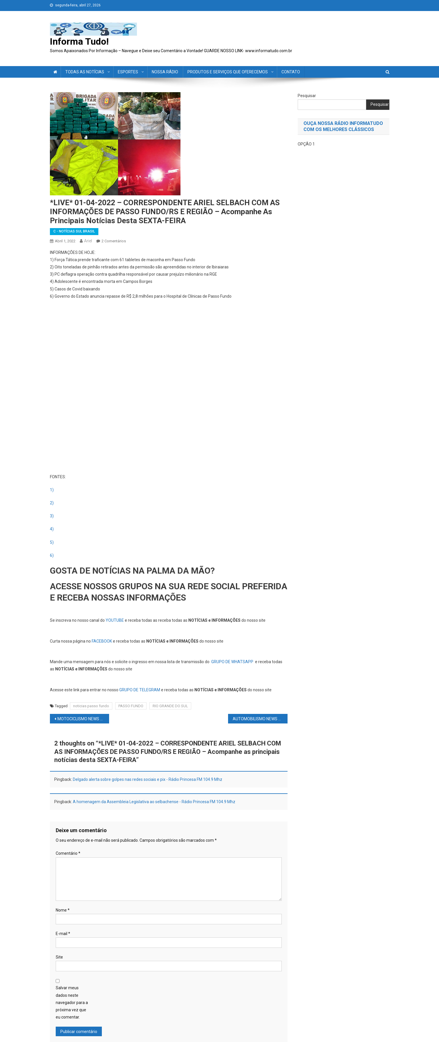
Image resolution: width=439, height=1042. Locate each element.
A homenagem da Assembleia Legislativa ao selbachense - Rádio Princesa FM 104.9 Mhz (154, 801)
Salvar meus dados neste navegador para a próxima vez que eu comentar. (72, 1002)
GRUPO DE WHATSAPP (232, 661)
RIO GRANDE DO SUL (170, 706)
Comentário (68, 853)
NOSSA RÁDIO (165, 72)
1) (52, 490)
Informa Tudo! (79, 41)
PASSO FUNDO (130, 706)
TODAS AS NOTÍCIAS (84, 72)
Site (59, 957)
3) (52, 516)
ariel (88, 241)
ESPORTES (128, 72)
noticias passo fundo (91, 706)
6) (52, 555)
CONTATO (290, 72)
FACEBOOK (102, 641)
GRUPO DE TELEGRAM (139, 690)
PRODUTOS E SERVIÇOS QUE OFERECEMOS (227, 72)
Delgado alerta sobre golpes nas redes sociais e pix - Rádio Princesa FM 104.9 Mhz (147, 779)
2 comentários (114, 241)
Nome (63, 910)
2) (52, 503)
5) (52, 542)
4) (52, 529)
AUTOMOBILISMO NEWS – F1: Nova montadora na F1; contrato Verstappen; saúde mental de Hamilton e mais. (260, 719)
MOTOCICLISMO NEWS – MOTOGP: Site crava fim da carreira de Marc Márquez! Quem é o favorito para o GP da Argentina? (83, 719)
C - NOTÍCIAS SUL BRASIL (74, 231)
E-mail (63, 933)
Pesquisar (307, 95)
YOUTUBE (115, 620)
